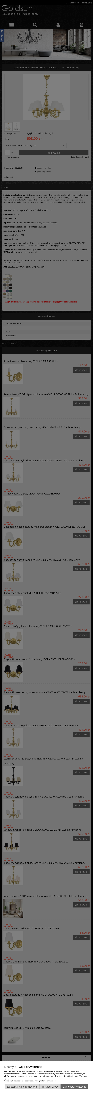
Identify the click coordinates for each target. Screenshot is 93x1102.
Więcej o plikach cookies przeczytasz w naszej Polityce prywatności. (30, 1081)
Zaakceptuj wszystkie (74, 1086)
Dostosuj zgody (50, 1086)
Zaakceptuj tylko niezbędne (22, 1086)
